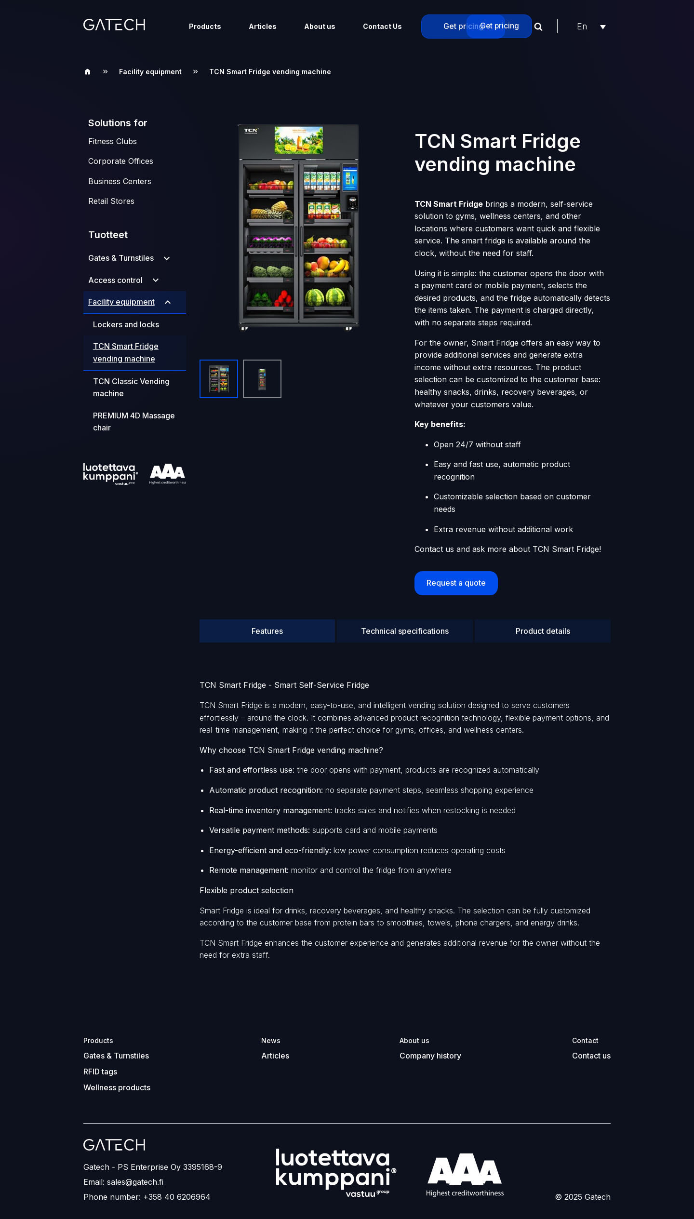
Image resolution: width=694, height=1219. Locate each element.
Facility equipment (150, 71)
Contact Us (382, 26)
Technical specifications (405, 627)
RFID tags (100, 1067)
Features (267, 627)
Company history (430, 1052)
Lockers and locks (126, 324)
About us (319, 26)
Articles (263, 26)
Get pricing (463, 26)
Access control (115, 280)
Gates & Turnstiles (121, 258)
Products (205, 26)
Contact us (591, 1052)
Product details (543, 627)
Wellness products (116, 1081)
